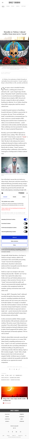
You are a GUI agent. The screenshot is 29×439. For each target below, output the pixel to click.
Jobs (3, 435)
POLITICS (7, 414)
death (11, 375)
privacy (8, 435)
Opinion (22, 421)
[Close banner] (27, 193)
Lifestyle (7, 419)
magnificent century (5, 379)
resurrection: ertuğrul (15, 379)
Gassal (24, 137)
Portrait (23, 6)
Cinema (8, 6)
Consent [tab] (5, 196)
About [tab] (23, 196)
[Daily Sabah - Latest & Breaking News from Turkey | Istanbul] (14, 2)
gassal (2, 375)
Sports (7, 421)
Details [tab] (14, 196)
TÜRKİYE (22, 414)
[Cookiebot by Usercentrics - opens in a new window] (18, 193)
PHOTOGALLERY (8, 403)
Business (21, 416)
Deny (14, 245)
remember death (19, 375)
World (7, 416)
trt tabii (6, 375)
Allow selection (14, 241)
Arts (3, 6)
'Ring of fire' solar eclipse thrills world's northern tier (14, 400)
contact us (20, 435)
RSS (25, 435)
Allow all (15, 237)
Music (12, 6)
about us (14, 435)
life (13, 375)
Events (17, 6)
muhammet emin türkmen (15, 377)
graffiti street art (5, 377)
